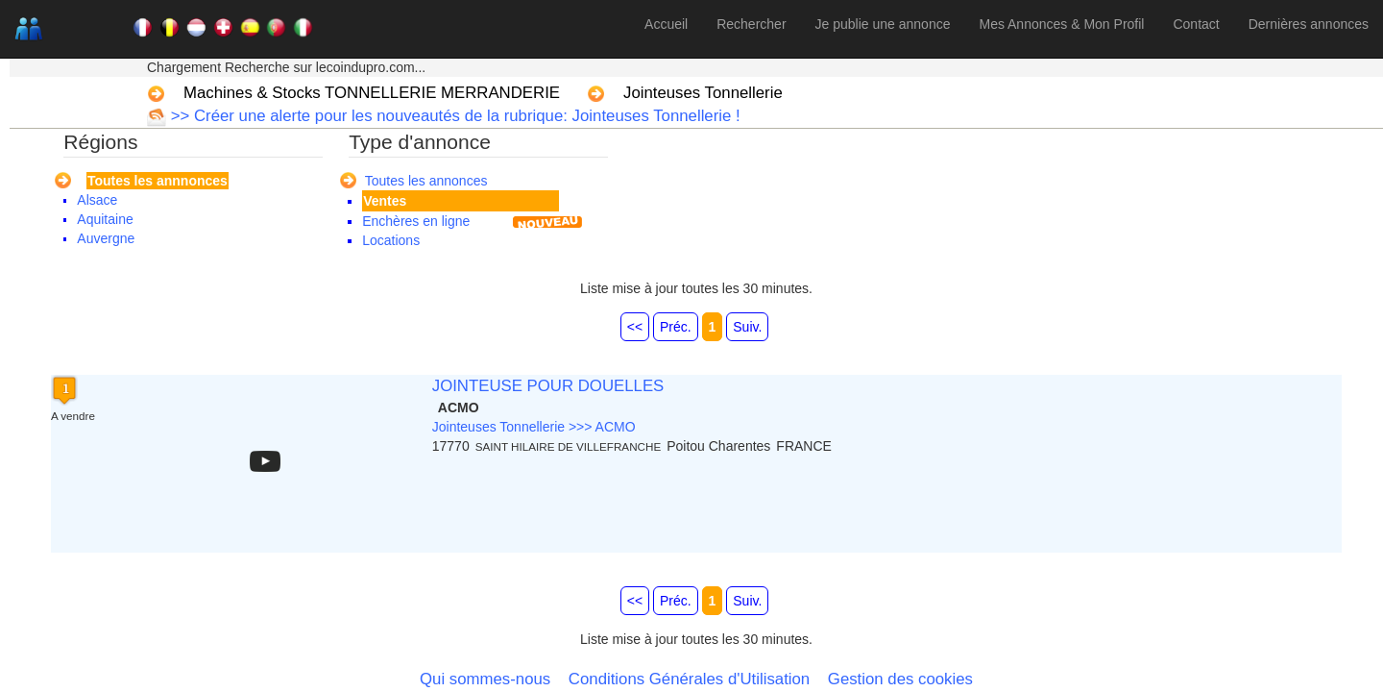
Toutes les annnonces (157, 180)
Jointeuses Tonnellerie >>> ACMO (534, 426)
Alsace (97, 200)
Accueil (666, 24)
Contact (1196, 24)
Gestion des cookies (900, 679)
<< (635, 326)
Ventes (384, 201)
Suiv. (747, 326)
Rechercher (751, 24)
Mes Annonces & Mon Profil (1061, 24)
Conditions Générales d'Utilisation (689, 679)
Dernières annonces (1309, 24)
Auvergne (105, 238)
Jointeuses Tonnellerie (703, 93)
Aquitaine (105, 219)
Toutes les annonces (426, 180)
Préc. (676, 326)
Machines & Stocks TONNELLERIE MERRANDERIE (371, 93)
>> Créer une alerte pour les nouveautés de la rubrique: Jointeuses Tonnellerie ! (453, 116)
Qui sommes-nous (485, 679)
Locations (391, 240)
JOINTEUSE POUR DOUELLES (548, 386)
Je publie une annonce (883, 24)
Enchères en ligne (416, 221)
